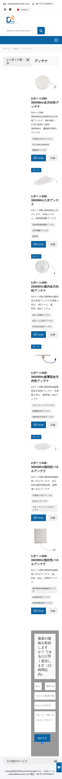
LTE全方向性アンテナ (42, 326)
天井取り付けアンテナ (42, 139)
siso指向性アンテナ (41, 597)
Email (38, 157)
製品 (16, 48)
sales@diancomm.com (18, 3)
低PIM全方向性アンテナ (43, 417)
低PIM (35, 236)
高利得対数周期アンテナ (43, 225)
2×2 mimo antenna (40, 144)
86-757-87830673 (44, 3)
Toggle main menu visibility (56, 39)
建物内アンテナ (39, 150)
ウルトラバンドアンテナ (43, 405)
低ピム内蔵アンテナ (41, 315)
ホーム (6, 48)
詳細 (53, 158)
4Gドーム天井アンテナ (42, 321)
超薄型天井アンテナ (41, 411)
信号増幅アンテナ (40, 230)
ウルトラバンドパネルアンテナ (43, 508)
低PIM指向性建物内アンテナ (44, 589)
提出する (42, 738)
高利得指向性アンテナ (42, 603)
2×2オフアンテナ (40, 501)
